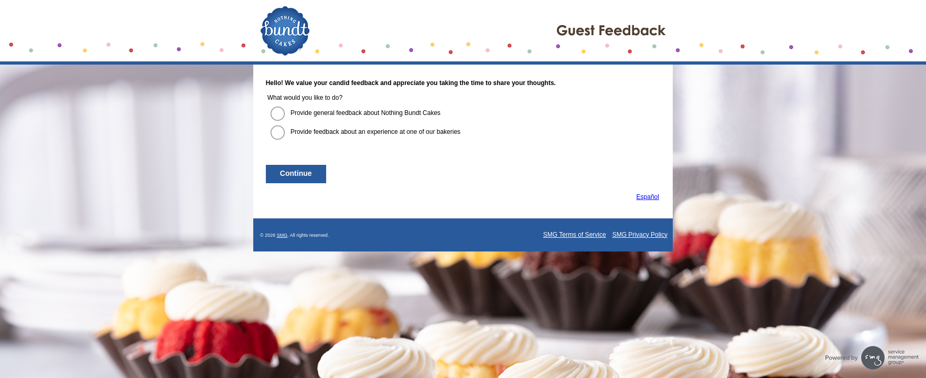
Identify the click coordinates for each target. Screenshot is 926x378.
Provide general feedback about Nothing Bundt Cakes (365, 113)
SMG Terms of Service (574, 234)
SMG (282, 235)
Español (648, 197)
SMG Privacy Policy (639, 234)
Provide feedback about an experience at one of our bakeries (375, 131)
